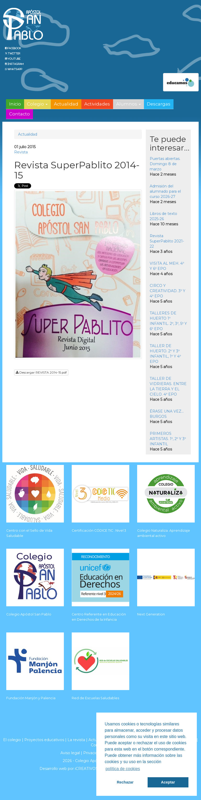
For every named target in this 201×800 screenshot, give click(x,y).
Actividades (97, 104)
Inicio (15, 104)
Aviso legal (70, 753)
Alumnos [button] (128, 104)
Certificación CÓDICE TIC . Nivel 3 (99, 530)
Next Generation (151, 614)
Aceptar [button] (168, 782)
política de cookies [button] (122, 768)
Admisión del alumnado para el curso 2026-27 (165, 191)
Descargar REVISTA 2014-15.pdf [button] (41, 372)
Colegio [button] (37, 104)
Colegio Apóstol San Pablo (28, 614)
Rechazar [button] (125, 782)
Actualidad (66, 104)
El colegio (12, 739)
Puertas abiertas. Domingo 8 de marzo (165, 163)
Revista (21, 152)
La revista (76, 739)
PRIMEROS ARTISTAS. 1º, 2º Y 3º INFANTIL (168, 438)
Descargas (158, 104)
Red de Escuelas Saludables (95, 698)
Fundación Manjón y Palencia (30, 698)
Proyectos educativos (44, 739)
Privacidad (92, 753)
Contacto (19, 113)
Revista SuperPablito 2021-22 (167, 241)
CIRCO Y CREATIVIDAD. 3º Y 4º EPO (167, 290)
